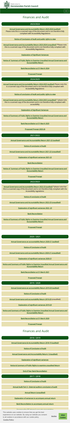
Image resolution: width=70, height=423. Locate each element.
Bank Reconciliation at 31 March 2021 (35, 272)
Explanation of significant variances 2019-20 (35, 305)
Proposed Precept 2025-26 (35, 129)
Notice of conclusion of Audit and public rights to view (35, 94)
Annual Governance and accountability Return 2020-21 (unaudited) (35, 253)
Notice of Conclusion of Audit (35, 247)
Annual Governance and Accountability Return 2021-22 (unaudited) (35, 152)
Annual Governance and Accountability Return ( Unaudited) (35, 354)
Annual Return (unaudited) (35, 393)
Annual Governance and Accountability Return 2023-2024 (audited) (35, 29)
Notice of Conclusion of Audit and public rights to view (35, 39)
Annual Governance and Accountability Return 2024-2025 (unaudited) (29, 100)
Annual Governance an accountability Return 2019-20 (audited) (35, 288)
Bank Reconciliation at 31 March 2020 (35, 318)
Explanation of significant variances (35, 360)
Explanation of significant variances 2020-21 (35, 259)
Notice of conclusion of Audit (35, 146)
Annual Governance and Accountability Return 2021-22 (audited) (35, 140)
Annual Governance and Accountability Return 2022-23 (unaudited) (35, 202)
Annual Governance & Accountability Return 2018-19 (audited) (35, 343)
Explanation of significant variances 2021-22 (35, 157)
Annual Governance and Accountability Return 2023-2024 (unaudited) (29, 45)
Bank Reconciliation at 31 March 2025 (35, 123)
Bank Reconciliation (35, 163)
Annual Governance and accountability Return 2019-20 (30, 299)
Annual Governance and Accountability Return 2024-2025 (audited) (28, 84)
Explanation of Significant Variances (35, 55)
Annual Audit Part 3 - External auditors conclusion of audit (35, 387)
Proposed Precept (35, 74)
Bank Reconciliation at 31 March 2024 (35, 68)
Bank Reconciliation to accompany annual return (35, 404)
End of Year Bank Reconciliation (35, 371)
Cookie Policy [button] (8, 420)
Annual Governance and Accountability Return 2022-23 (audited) (28, 187)
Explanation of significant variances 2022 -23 (35, 208)
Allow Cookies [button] (63, 416)
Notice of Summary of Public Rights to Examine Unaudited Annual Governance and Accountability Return (35, 61)
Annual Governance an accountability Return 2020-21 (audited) (35, 242)
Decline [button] (54, 416)
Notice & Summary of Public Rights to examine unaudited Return (35, 365)
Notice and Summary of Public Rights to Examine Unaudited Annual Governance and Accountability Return (35, 265)
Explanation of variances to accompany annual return (35, 398)
